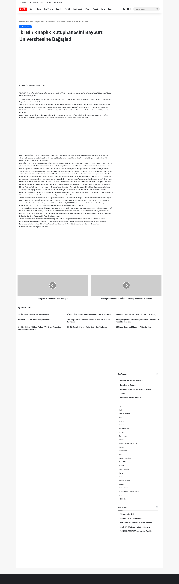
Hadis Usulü (77, 9)
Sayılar (35, 2)
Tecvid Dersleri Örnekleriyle (129, 491)
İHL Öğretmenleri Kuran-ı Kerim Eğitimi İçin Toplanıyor (87, 327)
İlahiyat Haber (39, 22)
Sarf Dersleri (123, 436)
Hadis (121, 417)
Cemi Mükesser (124, 462)
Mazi (87, 9)
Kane (103, 9)
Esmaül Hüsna (124, 480)
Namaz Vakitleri (45, 2)
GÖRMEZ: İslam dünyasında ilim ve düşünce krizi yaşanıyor (89, 314)
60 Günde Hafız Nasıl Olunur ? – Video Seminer (133, 327)
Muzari (95, 9)
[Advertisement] (66, 63)
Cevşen (23, 2)
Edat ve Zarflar (124, 414)
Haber (31, 22)
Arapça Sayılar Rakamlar (128, 443)
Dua (29, 2)
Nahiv (38, 9)
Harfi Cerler (48, 9)
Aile (120, 454)
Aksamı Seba (124, 428)
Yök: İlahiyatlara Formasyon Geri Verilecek (33, 314)
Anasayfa (23, 22)
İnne (110, 9)
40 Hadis (122, 499)
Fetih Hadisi (58, 2)
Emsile (58, 9)
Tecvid (67, 9)
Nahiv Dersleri (124, 469)
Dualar (121, 425)
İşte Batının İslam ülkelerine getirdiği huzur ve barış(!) (136, 314)
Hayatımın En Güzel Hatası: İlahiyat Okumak (34, 320)
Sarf (31, 9)
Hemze (121, 447)
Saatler (121, 466)
